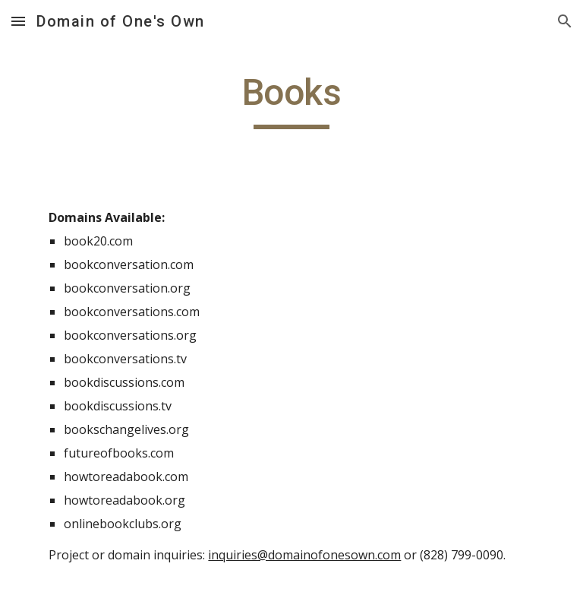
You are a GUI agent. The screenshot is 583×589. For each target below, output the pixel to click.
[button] (18, 21)
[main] (291, 99)
